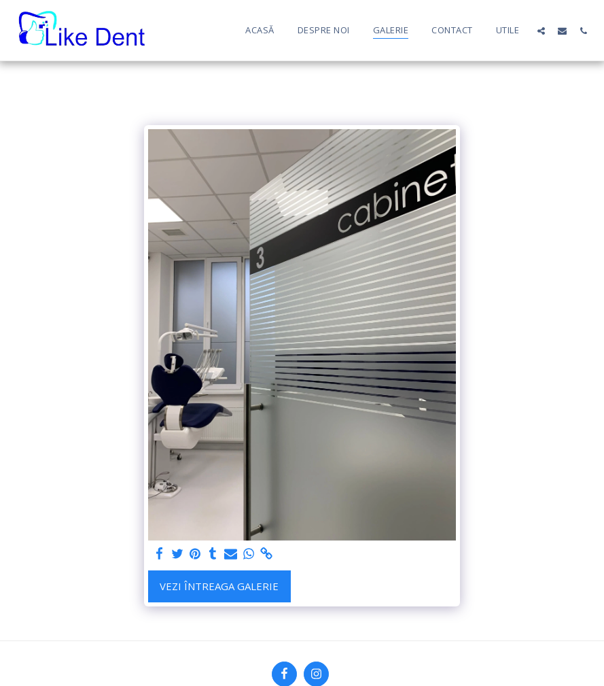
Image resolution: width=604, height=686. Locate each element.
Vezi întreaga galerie (219, 586)
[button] (541, 30)
